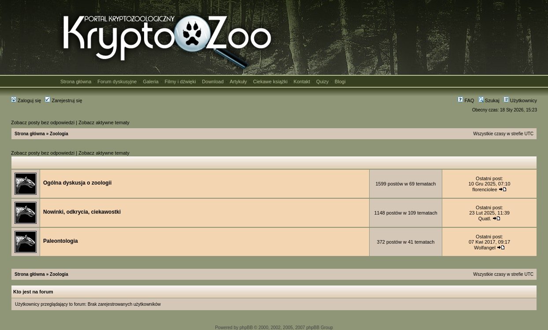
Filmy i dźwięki (180, 81)
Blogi (340, 81)
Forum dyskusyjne (117, 81)
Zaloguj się (26, 100)
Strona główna (75, 81)
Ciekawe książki (270, 81)
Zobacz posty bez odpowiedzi (42, 122)
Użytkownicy (520, 100)
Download (213, 81)
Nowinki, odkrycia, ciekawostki (82, 212)
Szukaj (489, 100)
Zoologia (59, 133)
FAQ (466, 100)
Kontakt (302, 81)
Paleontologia (60, 241)
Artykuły (238, 81)
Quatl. (484, 218)
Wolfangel (485, 247)
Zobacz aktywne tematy (104, 122)
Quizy (322, 81)
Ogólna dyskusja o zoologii (77, 183)
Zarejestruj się (63, 100)
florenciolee (484, 189)
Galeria (150, 81)
